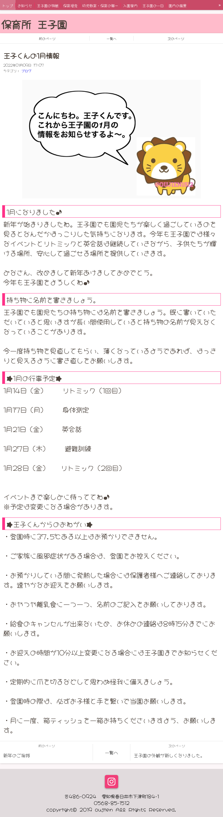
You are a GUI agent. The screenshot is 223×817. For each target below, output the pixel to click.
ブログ (26, 70)
